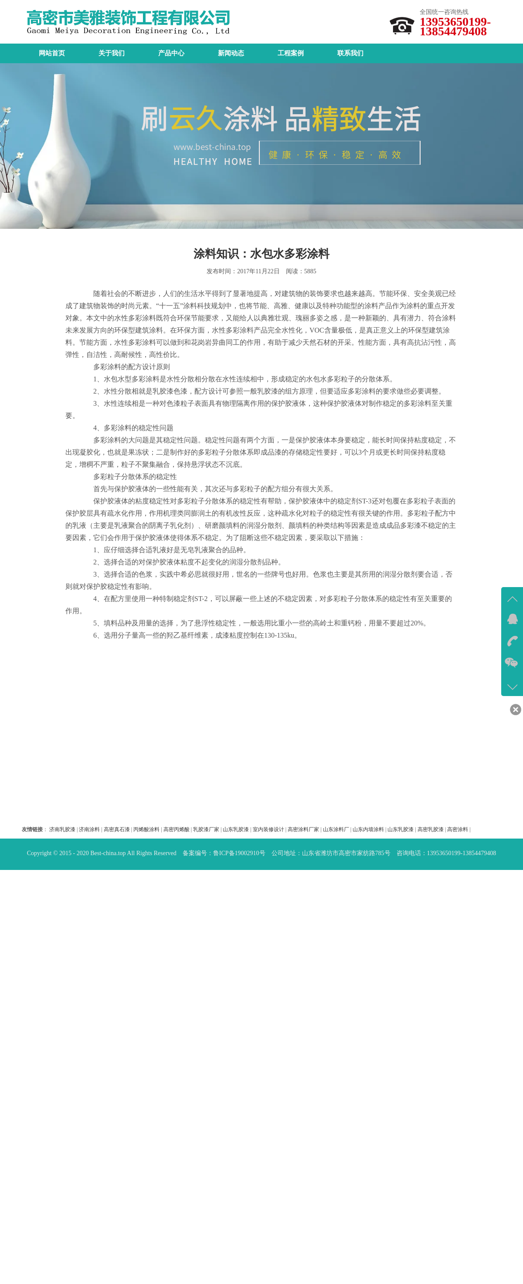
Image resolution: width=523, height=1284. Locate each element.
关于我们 (111, 53)
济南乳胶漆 (62, 829)
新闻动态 (231, 53)
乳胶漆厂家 (206, 829)
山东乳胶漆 (236, 829)
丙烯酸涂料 (146, 829)
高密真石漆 (117, 829)
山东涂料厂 (336, 829)
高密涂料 (457, 829)
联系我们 (350, 53)
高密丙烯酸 (176, 829)
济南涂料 (89, 829)
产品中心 (171, 53)
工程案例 (291, 53)
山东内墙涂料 (368, 829)
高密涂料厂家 (303, 829)
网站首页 (52, 53)
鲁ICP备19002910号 (239, 853)
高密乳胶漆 (431, 829)
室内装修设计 (268, 829)
